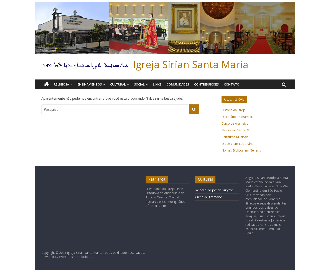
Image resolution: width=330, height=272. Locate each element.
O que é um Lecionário (238, 144)
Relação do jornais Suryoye (214, 190)
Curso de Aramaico (235, 123)
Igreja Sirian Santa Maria (190, 64)
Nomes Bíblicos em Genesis (241, 150)
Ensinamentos (89, 84)
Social (139, 84)
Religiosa (61, 84)
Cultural (118, 84)
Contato (231, 84)
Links (157, 84)
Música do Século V (235, 130)
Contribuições (206, 84)
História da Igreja (234, 110)
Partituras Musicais (235, 137)
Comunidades (178, 84)
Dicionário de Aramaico (238, 117)
